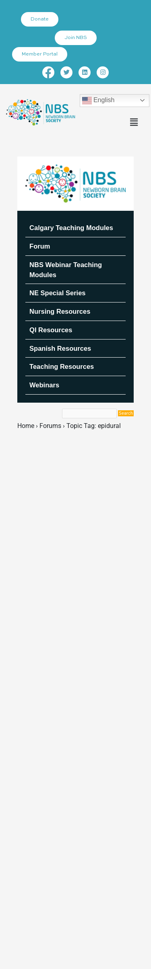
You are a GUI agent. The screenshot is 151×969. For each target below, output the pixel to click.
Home (25, 426)
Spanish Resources (60, 348)
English (98, 100)
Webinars (44, 385)
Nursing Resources (59, 311)
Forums (50, 426)
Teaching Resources (61, 366)
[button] (134, 122)
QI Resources (50, 329)
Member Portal (40, 54)
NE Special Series (57, 292)
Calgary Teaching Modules (71, 227)
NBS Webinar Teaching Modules (65, 269)
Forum (39, 246)
